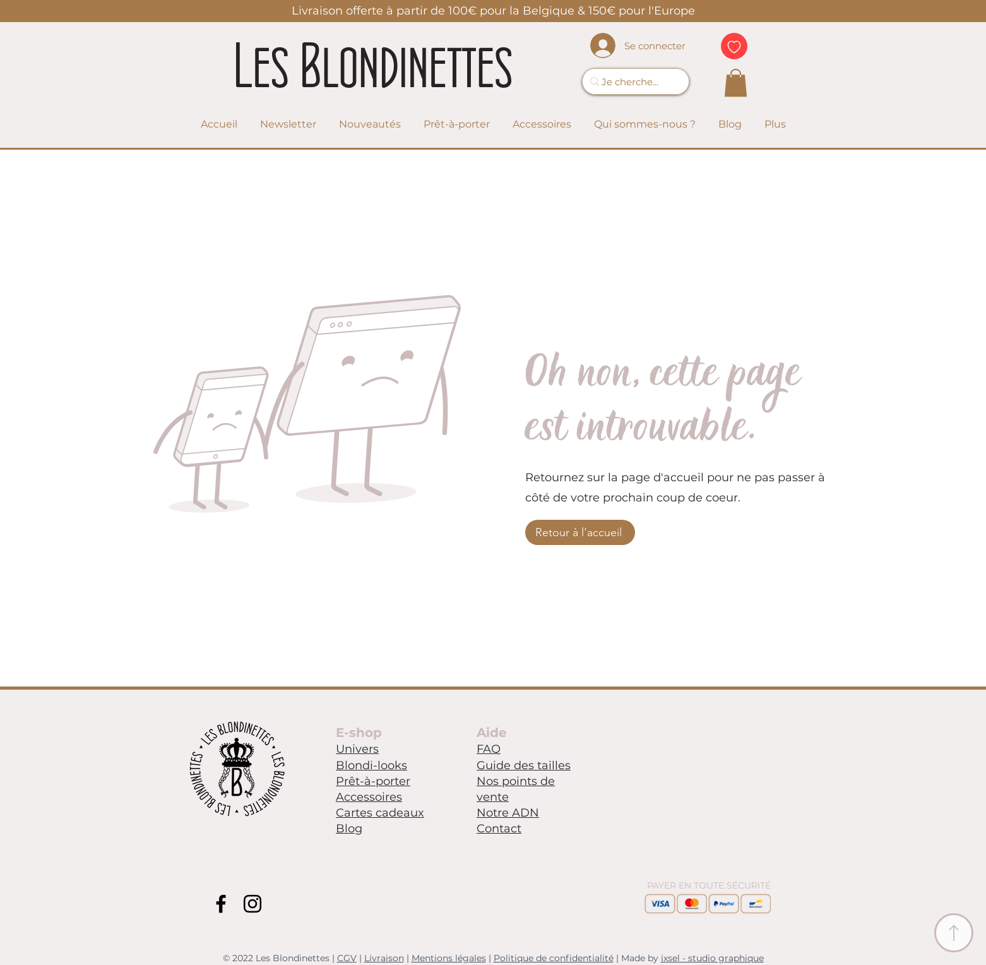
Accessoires (369, 797)
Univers (357, 749)
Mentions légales (449, 958)
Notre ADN (508, 813)
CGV (347, 958)
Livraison (384, 958)
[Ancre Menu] (953, 932)
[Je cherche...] (630, 81)
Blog (349, 829)
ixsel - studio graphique (712, 958)
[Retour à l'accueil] (580, 532)
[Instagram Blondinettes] (252, 904)
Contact (499, 829)
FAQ (489, 749)
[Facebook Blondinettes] (221, 904)
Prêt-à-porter (373, 781)
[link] (735, 83)
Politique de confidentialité (554, 958)
